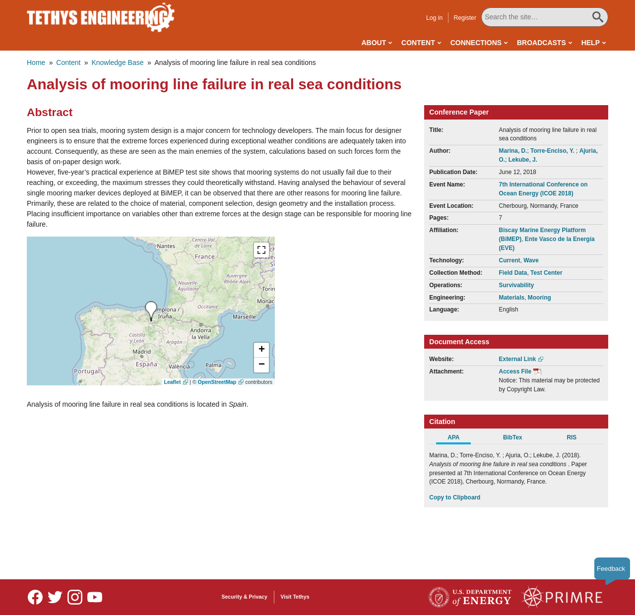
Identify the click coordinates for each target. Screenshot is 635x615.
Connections (476, 43)
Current (509, 260)
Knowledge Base (117, 62)
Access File (515, 371)
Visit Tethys (295, 597)
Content (418, 43)
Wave (531, 260)
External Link (517, 359)
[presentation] (151, 311)
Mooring (539, 297)
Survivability (516, 285)
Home (36, 62)
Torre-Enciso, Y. (553, 150)
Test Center (546, 272)
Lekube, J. (522, 159)
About (373, 43)
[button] (261, 350)
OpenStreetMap (217, 382)
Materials (512, 297)
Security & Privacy (244, 597)
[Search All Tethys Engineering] (544, 17)
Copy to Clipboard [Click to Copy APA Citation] (454, 497)
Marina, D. (513, 150)
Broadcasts (541, 43)
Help (590, 43)
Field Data (513, 272)
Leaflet (172, 382)
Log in (434, 17)
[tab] (458, 438)
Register (464, 17)
